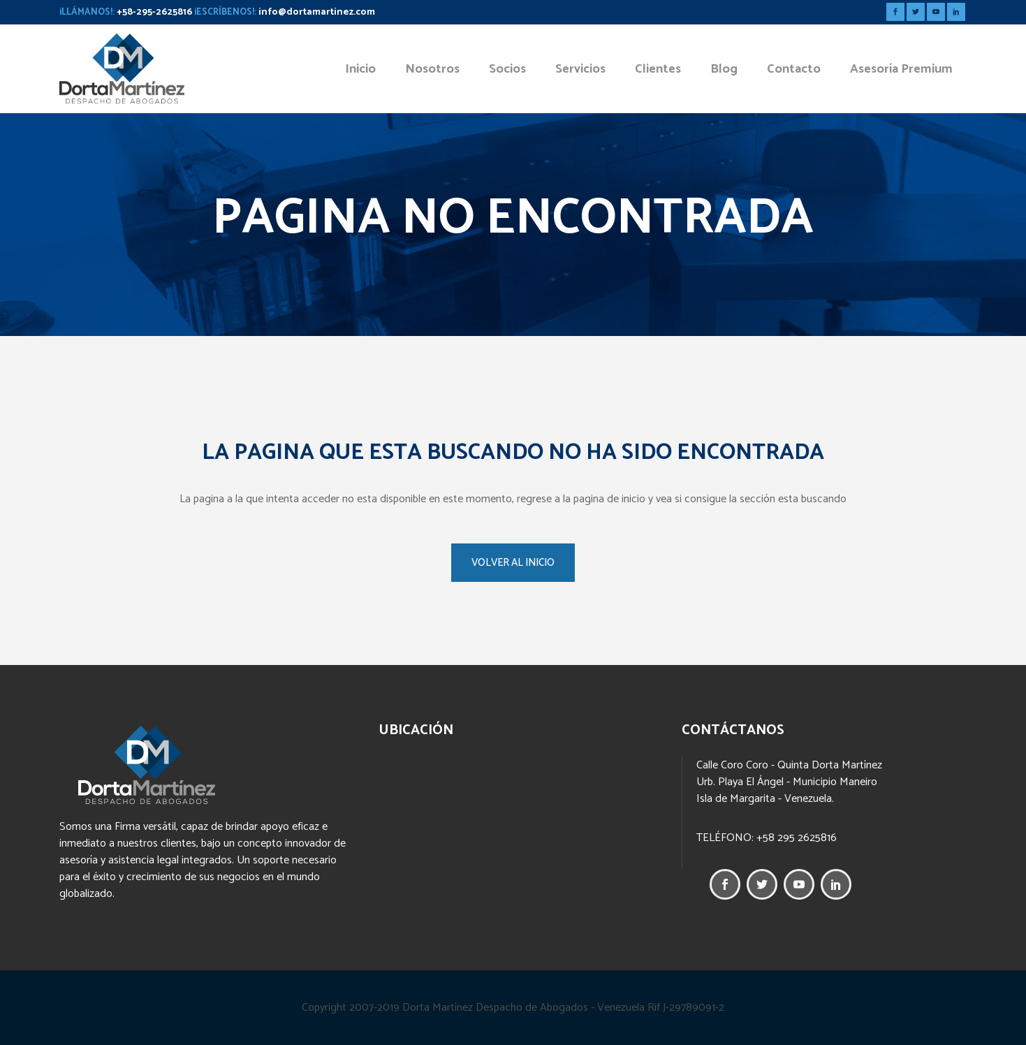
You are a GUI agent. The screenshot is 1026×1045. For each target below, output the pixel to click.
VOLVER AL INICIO (513, 562)
